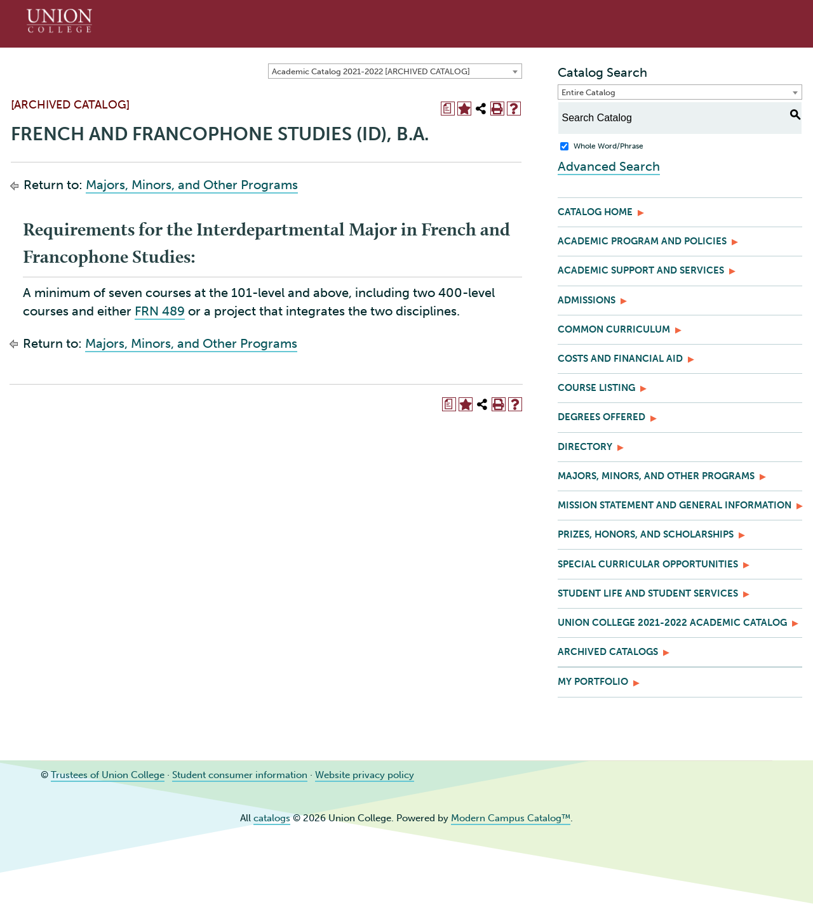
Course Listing (596, 387)
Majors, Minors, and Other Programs (192, 184)
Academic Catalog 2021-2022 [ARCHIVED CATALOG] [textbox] (371, 71)
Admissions (586, 300)
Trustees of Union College (108, 775)
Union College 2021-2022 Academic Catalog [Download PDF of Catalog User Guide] (672, 622)
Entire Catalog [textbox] (588, 92)
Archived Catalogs (608, 652)
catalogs (271, 818)
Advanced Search (609, 166)
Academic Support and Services (641, 270)
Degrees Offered (601, 417)
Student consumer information (239, 775)
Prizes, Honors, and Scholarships (646, 534)
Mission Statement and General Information (674, 505)
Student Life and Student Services (648, 593)
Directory (585, 447)
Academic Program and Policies (642, 241)
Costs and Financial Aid (620, 358)
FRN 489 (160, 311)
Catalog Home (595, 212)
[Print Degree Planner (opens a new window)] (448, 109)
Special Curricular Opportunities (648, 564)
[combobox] (395, 71)
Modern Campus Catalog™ (510, 818)
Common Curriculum (614, 329)
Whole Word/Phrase (608, 146)
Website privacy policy (364, 775)
